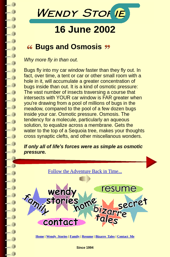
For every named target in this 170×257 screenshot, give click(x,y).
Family (74, 236)
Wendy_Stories (56, 236)
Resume (87, 236)
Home (39, 236)
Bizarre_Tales (105, 236)
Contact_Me (126, 236)
